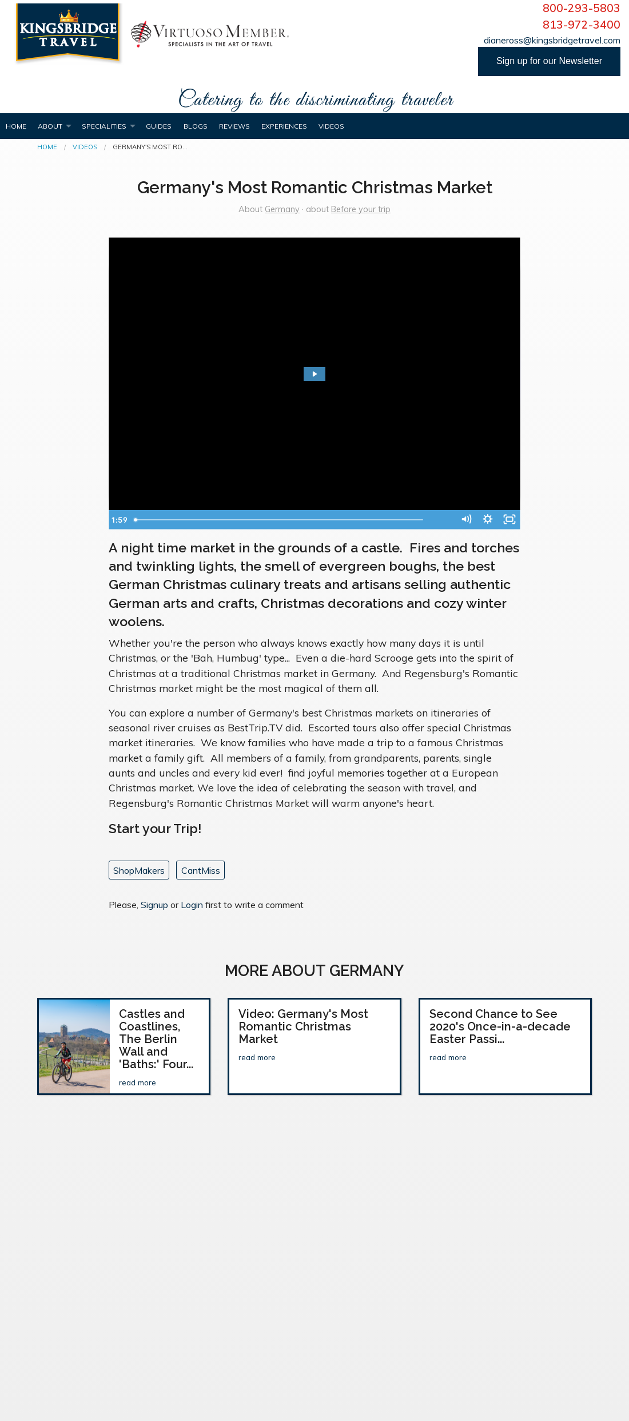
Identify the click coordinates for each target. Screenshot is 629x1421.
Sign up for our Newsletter (549, 61)
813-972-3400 (581, 24)
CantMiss (200, 870)
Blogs (196, 126)
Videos (331, 126)
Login (192, 904)
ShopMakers (139, 870)
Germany (282, 209)
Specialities (104, 126)
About (50, 126)
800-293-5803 (581, 8)
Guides (159, 126)
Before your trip (361, 209)
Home (16, 126)
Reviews (234, 126)
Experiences (284, 126)
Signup (154, 904)
